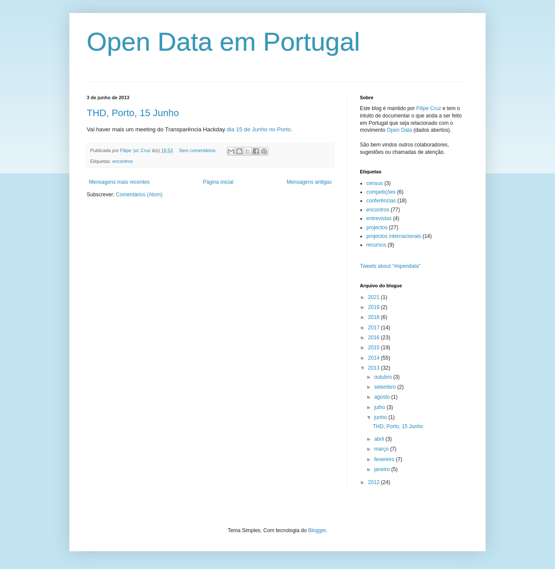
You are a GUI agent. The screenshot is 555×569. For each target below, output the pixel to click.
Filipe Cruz (428, 108)
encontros (122, 161)
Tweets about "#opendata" (390, 266)
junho (381, 417)
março (382, 449)
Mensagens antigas (309, 182)
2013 (374, 368)
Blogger (317, 530)
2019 (374, 307)
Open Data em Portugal (223, 41)
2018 (374, 317)
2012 (374, 482)
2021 (374, 297)
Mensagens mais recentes (119, 182)
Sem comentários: (198, 150)
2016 (374, 338)
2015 (374, 348)
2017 (374, 328)
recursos (376, 245)
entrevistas (379, 218)
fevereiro (385, 459)
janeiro (382, 469)
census (374, 183)
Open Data (399, 130)
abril (379, 439)
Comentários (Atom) (139, 195)
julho (380, 407)
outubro (383, 377)
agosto (382, 397)
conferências (381, 201)
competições (380, 192)
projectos (377, 227)
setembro (385, 387)
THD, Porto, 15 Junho (133, 112)
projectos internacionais (393, 236)
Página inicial (218, 182)
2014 (374, 358)
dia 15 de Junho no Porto (259, 129)
